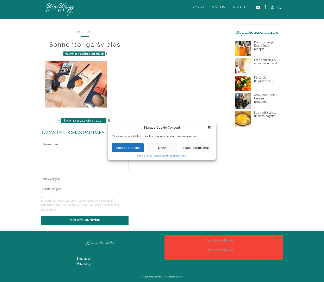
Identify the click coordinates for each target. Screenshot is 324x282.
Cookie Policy (144, 155)
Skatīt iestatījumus (196, 148)
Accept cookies (128, 148)
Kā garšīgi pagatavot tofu (263, 79)
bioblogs (85, 258)
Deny (162, 148)
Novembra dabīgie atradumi (84, 53)
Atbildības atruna (174, 277)
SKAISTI (199, 6)
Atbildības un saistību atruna (170, 155)
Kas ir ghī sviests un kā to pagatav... (266, 114)
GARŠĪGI (219, 6)
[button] (209, 127)
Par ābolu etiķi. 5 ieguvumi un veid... (266, 61)
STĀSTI (239, 6)
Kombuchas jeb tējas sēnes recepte (264, 46)
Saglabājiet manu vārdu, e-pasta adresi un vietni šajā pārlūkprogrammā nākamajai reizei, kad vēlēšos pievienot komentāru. (80, 205)
